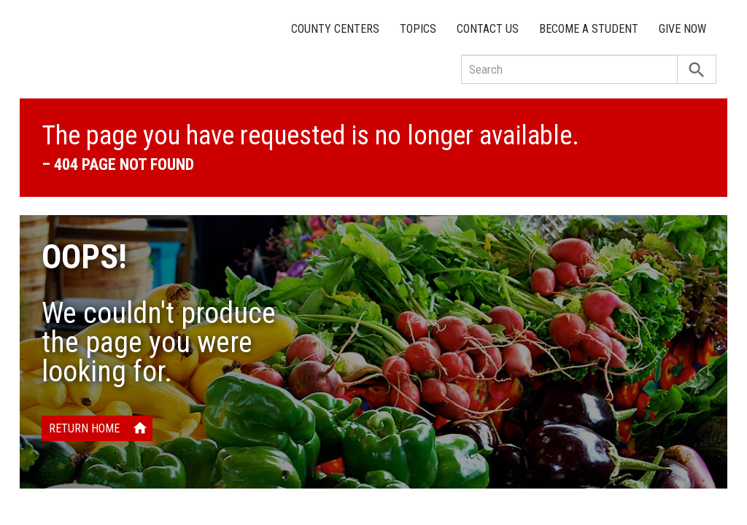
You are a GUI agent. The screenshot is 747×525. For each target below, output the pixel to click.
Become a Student (588, 29)
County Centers (335, 29)
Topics (418, 29)
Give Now (682, 29)
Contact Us (488, 29)
